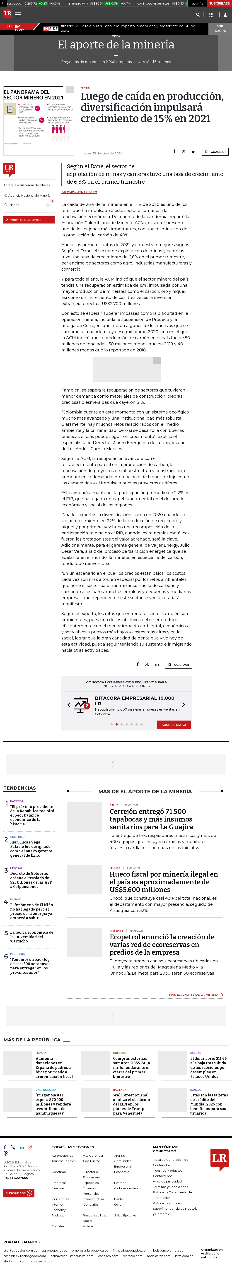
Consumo (59, 1172)
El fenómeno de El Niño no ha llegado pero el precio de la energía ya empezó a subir (31, 911)
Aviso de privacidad (167, 1181)
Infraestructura (93, 1199)
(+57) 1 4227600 (15, 1178)
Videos (88, 1226)
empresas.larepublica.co (90, 1250)
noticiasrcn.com (159, 1256)
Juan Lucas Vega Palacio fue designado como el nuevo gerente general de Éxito (31, 849)
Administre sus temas (23, 219)
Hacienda (17, 801)
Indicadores (60, 1199)
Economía (121, 1172)
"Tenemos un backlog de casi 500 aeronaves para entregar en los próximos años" (30, 966)
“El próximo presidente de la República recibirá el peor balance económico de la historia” (32, 815)
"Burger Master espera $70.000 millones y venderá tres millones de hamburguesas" (53, 1104)
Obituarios (90, 1204)
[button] (67, 705)
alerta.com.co (13, 1261)
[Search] (198, 15)
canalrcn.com (108, 1256)
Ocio (117, 1204)
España (41, 1053)
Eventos (120, 1183)
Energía (16, 899)
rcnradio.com (133, 1256)
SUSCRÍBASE (219, 3)
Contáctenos (162, 1176)
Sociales (58, 1226)
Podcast (58, 1215)
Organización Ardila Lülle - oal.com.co (212, 1253)
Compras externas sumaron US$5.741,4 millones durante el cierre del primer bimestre (131, 1067)
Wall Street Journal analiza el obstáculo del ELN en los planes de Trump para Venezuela (131, 1104)
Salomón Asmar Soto (79, 192)
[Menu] (18, 14)
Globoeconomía (126, 1188)
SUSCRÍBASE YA (174, 725)
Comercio (17, 837)
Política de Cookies (167, 1203)
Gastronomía (46, 1089)
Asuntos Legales (63, 1161)
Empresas (59, 1183)
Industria (17, 954)
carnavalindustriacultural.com (72, 1256)
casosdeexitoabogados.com (24, 1256)
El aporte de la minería (116, 44)
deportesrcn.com (42, 1261)
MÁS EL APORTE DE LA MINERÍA (193, 994)
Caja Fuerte (91, 1161)
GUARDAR (215, 152)
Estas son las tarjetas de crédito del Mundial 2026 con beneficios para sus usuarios (209, 1104)
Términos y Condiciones (170, 1187)
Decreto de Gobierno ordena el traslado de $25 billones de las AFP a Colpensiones (31, 880)
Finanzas (58, 1188)
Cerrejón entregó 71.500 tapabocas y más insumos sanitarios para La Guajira (151, 819)
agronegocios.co (54, 1250)
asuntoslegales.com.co (20, 1250)
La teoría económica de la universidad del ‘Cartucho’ (31, 936)
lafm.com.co (184, 1256)
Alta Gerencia (93, 1155)
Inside (118, 1199)
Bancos (196, 1089)
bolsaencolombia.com (169, 1250)
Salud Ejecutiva (125, 1215)
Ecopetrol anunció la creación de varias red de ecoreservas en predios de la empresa (162, 944)
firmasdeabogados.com (131, 1250)
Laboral (16, 868)
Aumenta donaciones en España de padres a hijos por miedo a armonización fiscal (54, 1067)
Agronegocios (62, 1155)
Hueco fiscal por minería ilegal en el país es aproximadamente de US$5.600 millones (164, 882)
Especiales (91, 1183)
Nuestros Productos (167, 1170)
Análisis (119, 1155)
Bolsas (195, 1053)
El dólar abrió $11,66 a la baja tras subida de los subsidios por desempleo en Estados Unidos (208, 1067)
